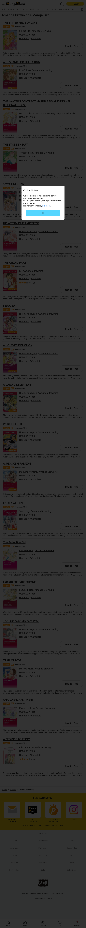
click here (46, 206)
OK (43, 213)
